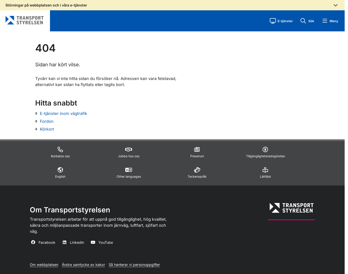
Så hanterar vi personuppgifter (134, 264)
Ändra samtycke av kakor (83, 264)
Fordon (47, 121)
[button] (281, 20)
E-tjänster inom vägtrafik (63, 113)
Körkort (47, 129)
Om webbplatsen (44, 264)
